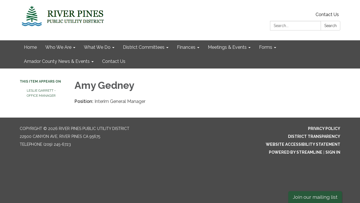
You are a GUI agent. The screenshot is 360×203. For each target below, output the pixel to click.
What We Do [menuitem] (97, 47)
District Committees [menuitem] (144, 47)
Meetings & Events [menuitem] (227, 47)
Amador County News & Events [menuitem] (57, 61)
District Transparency (314, 136)
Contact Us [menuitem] (113, 61)
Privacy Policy (324, 128)
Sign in (332, 152)
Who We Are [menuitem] (58, 47)
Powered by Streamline (295, 152)
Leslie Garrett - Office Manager (41, 93)
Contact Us (327, 14)
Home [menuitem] (30, 47)
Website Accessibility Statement (303, 144)
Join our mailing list (315, 197)
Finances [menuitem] (186, 47)
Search (330, 25)
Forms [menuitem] (265, 47)
